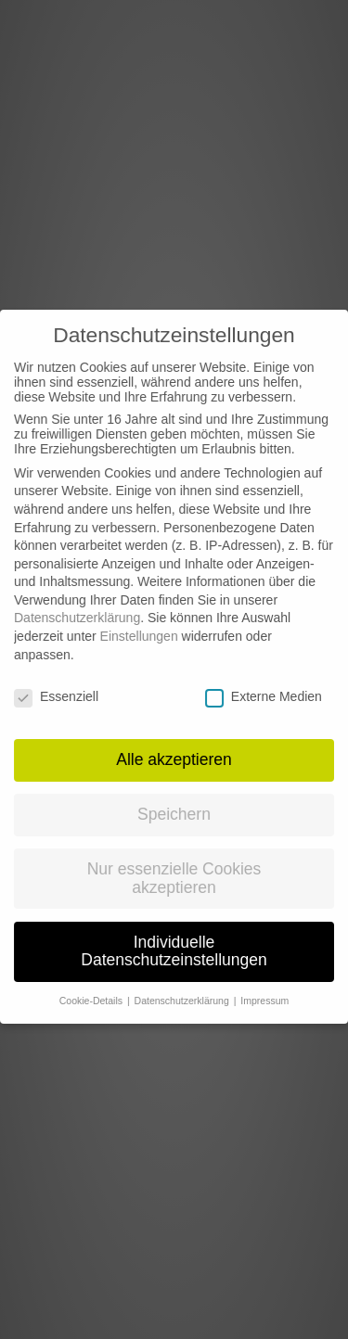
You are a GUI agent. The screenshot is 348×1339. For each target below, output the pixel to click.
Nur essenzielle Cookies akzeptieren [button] (174, 863)
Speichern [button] (174, 799)
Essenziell (56, 681)
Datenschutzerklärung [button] (183, 985)
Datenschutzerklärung (77, 603)
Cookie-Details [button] (92, 985)
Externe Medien (263, 681)
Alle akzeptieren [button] (174, 744)
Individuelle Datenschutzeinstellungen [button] (173, 936)
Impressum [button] (264, 985)
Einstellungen (139, 621)
